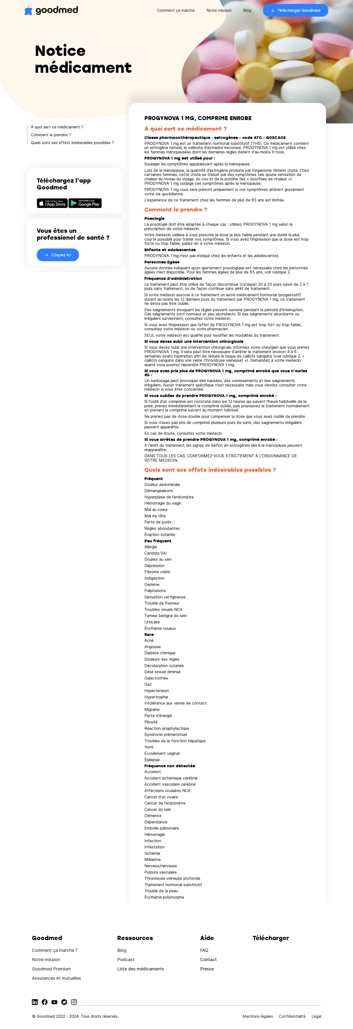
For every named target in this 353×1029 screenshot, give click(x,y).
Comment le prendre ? (51, 135)
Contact (208, 959)
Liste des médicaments (140, 968)
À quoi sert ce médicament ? (57, 127)
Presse (207, 968)
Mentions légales (257, 1016)
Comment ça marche (176, 10)
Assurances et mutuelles (56, 978)
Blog (247, 10)
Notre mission (218, 10)
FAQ (204, 950)
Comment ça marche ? (54, 950)
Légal (316, 1016)
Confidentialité (292, 1016)
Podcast (125, 959)
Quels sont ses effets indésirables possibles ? (72, 143)
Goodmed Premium (51, 968)
